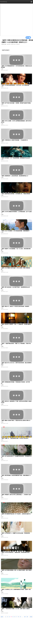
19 (27, 616)
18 (24, 616)
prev (2, 616)
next (31, 616)
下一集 (28, 37)
